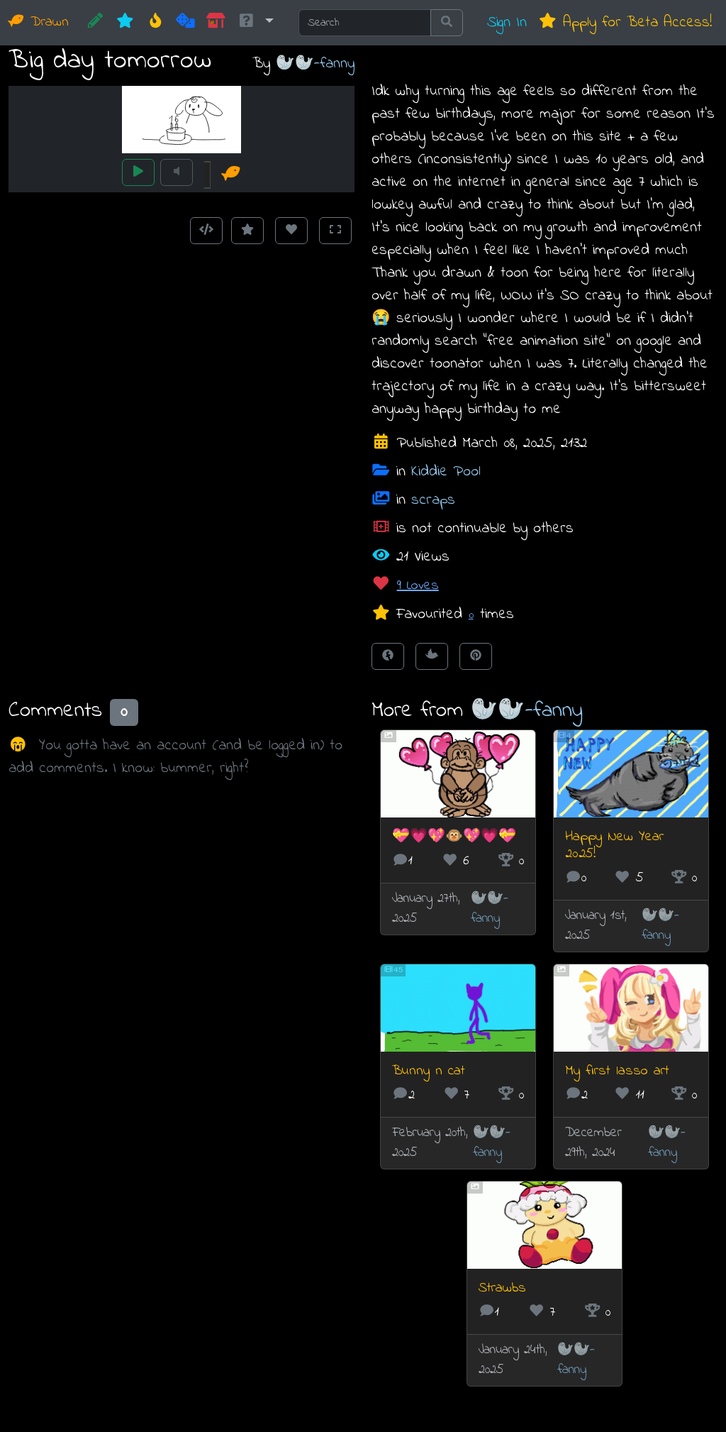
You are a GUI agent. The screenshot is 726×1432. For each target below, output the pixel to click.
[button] (255, 23)
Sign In (507, 22)
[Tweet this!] (431, 656)
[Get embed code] (206, 230)
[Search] (364, 22)
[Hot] (155, 23)
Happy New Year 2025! (614, 845)
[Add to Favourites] (247, 230)
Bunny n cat (428, 1071)
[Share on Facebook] (388, 656)
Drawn (39, 22)
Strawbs (502, 1288)
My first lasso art (617, 1071)
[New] (125, 23)
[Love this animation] (291, 230)
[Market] (216, 23)
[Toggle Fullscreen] (335, 230)
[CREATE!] (95, 23)
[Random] (185, 23)
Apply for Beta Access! (625, 22)
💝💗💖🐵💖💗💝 (454, 837)
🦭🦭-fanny (315, 64)
